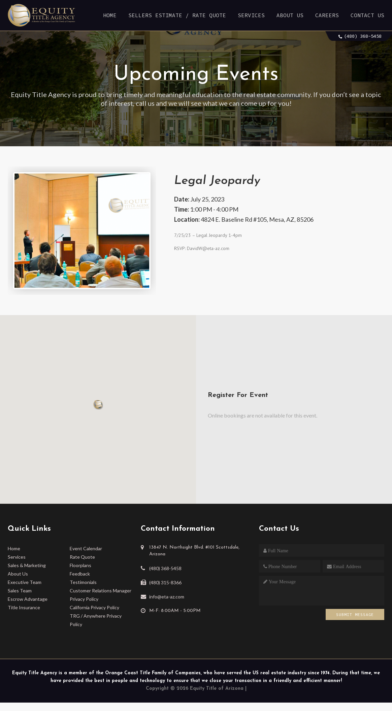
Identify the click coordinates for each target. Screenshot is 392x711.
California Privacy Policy (94, 607)
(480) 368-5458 (363, 36)
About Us (289, 15)
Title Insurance (24, 607)
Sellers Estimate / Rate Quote (177, 15)
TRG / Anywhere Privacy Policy (96, 620)
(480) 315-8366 (165, 582)
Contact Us (367, 15)
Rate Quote (82, 557)
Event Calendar (86, 548)
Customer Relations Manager (100, 590)
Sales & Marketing (27, 565)
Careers (327, 15)
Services (251, 15)
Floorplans (80, 565)
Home (110, 15)
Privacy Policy (84, 599)
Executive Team (24, 582)
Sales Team (20, 590)
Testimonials (83, 582)
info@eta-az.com (166, 596)
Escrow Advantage (27, 599)
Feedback (80, 574)
